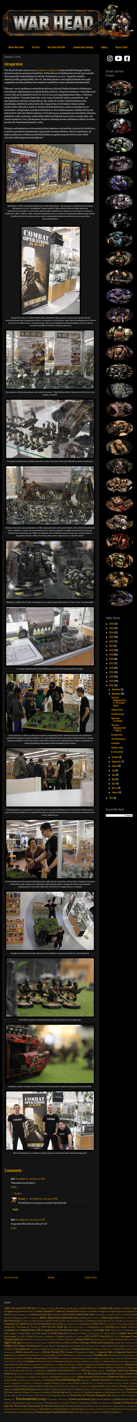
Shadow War (98, 1380)
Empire (71, 1336)
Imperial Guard (125, 1352)
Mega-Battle (9, 1364)
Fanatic (69, 1339)
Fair (61, 1339)
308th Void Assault (13, 1308)
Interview (36, 1355)
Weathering (76, 1409)
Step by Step (19, 1389)
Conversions (65, 1330)
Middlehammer (49, 1365)
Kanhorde (115, 1355)
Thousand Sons (59, 1395)
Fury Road (131, 1343)
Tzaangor (28, 1403)
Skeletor (27, 1383)
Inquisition (9, 1355)
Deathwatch (72, 1333)
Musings (129, 1364)
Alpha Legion (116, 1311)
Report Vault (121, 47)
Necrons (37, 1367)
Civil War (46, 1327)
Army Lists (82, 1314)
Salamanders (37, 1380)
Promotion (8, 1377)
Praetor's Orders (56, 1373)
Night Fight (64, 1368)
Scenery (49, 1380)
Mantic (86, 1361)
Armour (55, 1314)
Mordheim (117, 1365)
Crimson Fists (116, 1330)
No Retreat (99, 1367)
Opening (39, 1370)
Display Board (126, 1333)
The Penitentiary (118, 739)
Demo (83, 1333)
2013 (111, 681)
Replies (18, 1193)
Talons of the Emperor (94, 1389)
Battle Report (48, 1318)
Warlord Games (30, 1409)
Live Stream (18, 1361)
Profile (129, 1373)
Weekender (90, 1409)
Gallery (104, 47)
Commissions (27, 1330)
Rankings (31, 1377)
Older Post (90, 1277)
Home (51, 1277)
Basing (17, 1318)
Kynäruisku (62, 1358)
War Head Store (52, 1406)
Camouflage (130, 1321)
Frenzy (21, 1198)
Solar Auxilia (66, 1383)
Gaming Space (63, 1346)
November (116, 693)
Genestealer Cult (91, 1346)
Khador (20, 1358)
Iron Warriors (65, 1355)
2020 (111, 650)
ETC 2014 (99, 1336)
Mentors (22, 1364)
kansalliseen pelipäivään (48, 70)
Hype (92, 1352)
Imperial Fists (105, 1352)
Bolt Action (38, 1321)
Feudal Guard (100, 1339)
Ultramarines (51, 1403)
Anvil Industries (20, 1315)
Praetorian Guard (74, 1374)
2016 (111, 667)
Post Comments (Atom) (57, 1288)
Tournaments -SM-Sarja (56, 1399)
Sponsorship (98, 1386)
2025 (111, 628)
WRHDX (96, 1412)
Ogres (6, 1371)
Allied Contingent (98, 1311)
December (116, 689)
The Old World (42, 1395)
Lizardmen (30, 1361)
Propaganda (20, 1377)
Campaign (9, 1323)
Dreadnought (10, 1336)
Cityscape (34, 1327)
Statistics (124, 1386)
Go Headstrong (117, 714)
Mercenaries (35, 1365)
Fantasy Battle (83, 1339)
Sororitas (110, 1383)
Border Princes (53, 1321)
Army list (66, 1314)
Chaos (96, 1323)
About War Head (16, 47)
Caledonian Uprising (96, 1321)
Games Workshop (28, 1346)
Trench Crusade (103, 1399)
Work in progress (44, 1412)
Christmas (21, 1327)
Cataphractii (71, 1324)
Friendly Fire (119, 1343)
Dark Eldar (25, 1333)
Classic (59, 1327)
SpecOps (50, 1386)
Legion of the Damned (113, 1358)
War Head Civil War (56, 47)
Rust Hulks (12, 1380)
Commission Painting (83, 47)
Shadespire (85, 1380)
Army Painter (100, 1315)
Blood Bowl (9, 1320)
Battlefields (67, 1317)
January (115, 792)
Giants (132, 1346)
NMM (88, 1367)
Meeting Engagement (126, 1361)
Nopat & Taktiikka (116, 1367)
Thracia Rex (76, 1395)
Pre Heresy (89, 1373)
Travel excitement (79, 1399)
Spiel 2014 (86, 1386)
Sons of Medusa (96, 1383)
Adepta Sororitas (88, 1308)
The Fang (109, 1392)
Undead (64, 1403)
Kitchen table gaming (35, 1358)
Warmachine (45, 1409)
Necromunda (24, 1367)
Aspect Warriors (114, 1315)
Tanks (121, 1389)
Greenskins (20, 1349)
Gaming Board (47, 1346)
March (115, 788)
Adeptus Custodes (121, 1308)
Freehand (105, 1342)
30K (28, 1308)
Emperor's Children (55, 1336)
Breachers (67, 1321)
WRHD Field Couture (81, 1412)
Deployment (95, 1333)
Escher (79, 1336)
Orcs (76, 1371)
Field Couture (129, 1339)
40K (50, 1308)
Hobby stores (22, 1352)
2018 (111, 659)
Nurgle (131, 1367)
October (115, 757)
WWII (105, 1412)
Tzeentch (38, 1403)
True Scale (129, 1399)
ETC (87, 1336)
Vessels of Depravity (79, 1403)
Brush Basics (79, 1321)
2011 (111, 798)
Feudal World (114, 1339)
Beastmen (81, 1318)
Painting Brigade (97, 1371)
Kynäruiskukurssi (94, 1358)
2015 (111, 672)
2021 (111, 645)
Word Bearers (26, 1412)
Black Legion (108, 1317)
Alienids (70, 1311)
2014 (111, 676)
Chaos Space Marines (126, 1324)
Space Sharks (21, 1386)
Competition (47, 1330)
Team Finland (13, 1392)
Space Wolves (36, 1386)
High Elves (107, 1349)
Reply (14, 1187)
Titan (124, 1395)
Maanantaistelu (62, 1361)
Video (95, 1403)
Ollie (30, 1371)
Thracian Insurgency (96, 1395)
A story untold (117, 751)
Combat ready (117, 747)
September (117, 761)
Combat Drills (117, 709)
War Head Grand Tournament (24, 1406)
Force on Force (72, 1342)
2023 (111, 636)
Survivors (67, 1389)
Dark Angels (10, 1333)
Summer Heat (36, 1389)
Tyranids (17, 1403)
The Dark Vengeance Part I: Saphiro (118, 727)
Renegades (56, 1377)
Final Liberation (28, 1343)
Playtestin (28, 1374)
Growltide (115, 743)
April (114, 783)
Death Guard (41, 1333)
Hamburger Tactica (62, 1349)
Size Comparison (14, 1383)
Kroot (51, 1358)
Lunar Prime (46, 1361)
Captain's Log (25, 1323)
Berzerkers (94, 1318)
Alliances (82, 1311)
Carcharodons (43, 1323)
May (114, 779)
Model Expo (104, 1364)
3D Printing (41, 1308)
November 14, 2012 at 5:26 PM (43, 1198)
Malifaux (76, 1361)
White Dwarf (103, 1409)
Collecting (110, 1327)
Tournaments (26, 1399)
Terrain (46, 1392)
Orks (83, 1370)
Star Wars (112, 1386)
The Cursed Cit (75, 1392)
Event (26, 1339)
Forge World (89, 1342)
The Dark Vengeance (93, 1392)
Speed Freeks (62, 1386)
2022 (111, 641)
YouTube (115, 1412)
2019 (111, 654)
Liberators (129, 1358)
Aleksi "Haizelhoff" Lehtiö (49, 1311)
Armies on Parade (38, 1314)
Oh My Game (18, 1370)
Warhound (17, 1409)
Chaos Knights (109, 1324)
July (113, 770)
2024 (111, 632)
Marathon (97, 1361)
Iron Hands (50, 1355)
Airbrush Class (26, 1311)
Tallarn (78, 1389)
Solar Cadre (80, 1383)
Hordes (36, 1352)
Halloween (46, 1349)
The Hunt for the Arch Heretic (20, 1395)
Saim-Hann (24, 1380)
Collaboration (93, 1327)
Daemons (129, 1330)
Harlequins (95, 1349)
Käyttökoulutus (128, 1355)
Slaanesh (37, 1383)
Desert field (109, 1333)
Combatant (9, 1330)
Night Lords (76, 1367)
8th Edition (61, 1308)
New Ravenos (51, 1368)
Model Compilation (87, 1364)
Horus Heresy (51, 1352)
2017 (111, 663)
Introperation (116, 734)
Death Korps (57, 1333)
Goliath (7, 1349)
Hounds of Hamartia (75, 1352)
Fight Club (10, 1342)
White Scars (116, 1409)
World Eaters (63, 1412)
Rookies (101, 1377)
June (114, 774)
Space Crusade (123, 1383)
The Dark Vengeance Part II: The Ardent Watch (118, 701)
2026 (111, 623)
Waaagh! (117, 1402)
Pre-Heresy (104, 1373)
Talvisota (110, 1389)
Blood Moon (25, 1321)
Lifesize (7, 1361)
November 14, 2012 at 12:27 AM (30, 1178)
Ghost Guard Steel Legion (113, 1346)
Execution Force (39, 1339)
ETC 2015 (114, 1336)
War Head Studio (73, 1406)
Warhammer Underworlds (113, 1406)
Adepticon (104, 1308)
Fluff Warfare (55, 1342)
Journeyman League (84, 1355)
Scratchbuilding (65, 1380)
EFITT (22, 1336)
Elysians (39, 1336)
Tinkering (115, 1395)
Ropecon (113, 1377)
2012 (111, 685)
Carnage (59, 1324)
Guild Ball (34, 1349)
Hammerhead (79, 1349)
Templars (36, 1392)
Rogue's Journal (86, 1376)
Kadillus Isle (101, 1355)
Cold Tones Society (76, 1327)
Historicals (120, 1349)
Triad (117, 1399)
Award (127, 1314)
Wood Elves (11, 1412)
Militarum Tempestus (66, 1365)
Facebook (52, 1339)
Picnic (19, 1374)
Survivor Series (52, 1389)
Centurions (84, 1324)
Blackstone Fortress (127, 1318)
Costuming (84, 1330)
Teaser (26, 1392)
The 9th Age (58, 1392)
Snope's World (50, 1383)
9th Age (73, 1308)
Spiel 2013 (75, 1386)
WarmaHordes (61, 1409)
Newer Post (11, 1277)
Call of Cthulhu (116, 1321)
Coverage (98, 1330)
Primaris (119, 1373)
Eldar (30, 1336)
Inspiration (23, 1355)
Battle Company (30, 1318)
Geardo (77, 1346)
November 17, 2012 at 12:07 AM (30, 1219)
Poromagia (40, 1373)
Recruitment (43, 1377)
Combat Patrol (127, 1327)
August (115, 765)
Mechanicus (108, 1361)
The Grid (35, 47)
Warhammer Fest (92, 1406)
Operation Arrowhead (116, 719)
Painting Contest (115, 1370)
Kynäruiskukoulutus (77, 1358)
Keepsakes (9, 1358)
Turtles (7, 1403)
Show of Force (115, 1380)
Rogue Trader (69, 1377)
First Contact (42, 1343)
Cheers (7, 1327)
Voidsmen (106, 1403)
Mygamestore (9, 1368)
